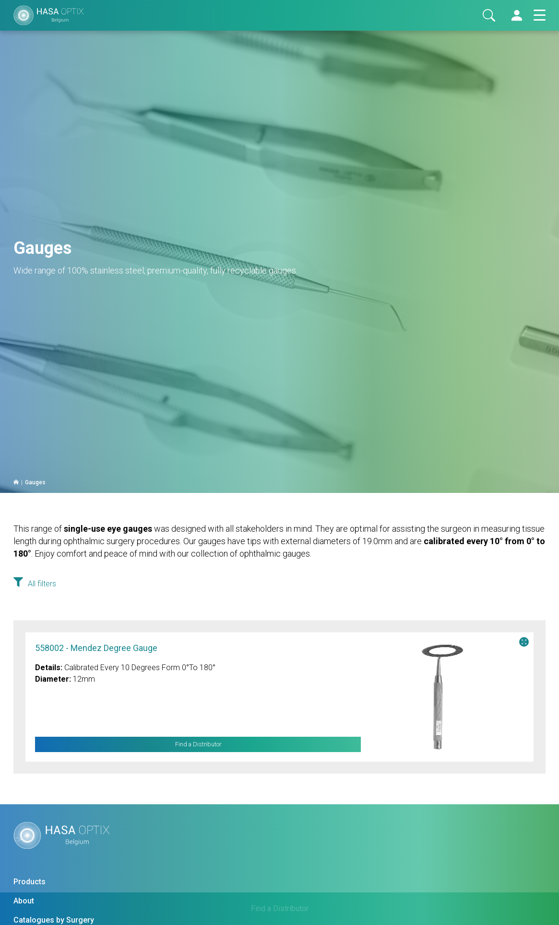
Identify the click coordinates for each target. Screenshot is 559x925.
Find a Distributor (198, 745)
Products (29, 881)
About (23, 900)
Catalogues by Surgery (53, 920)
